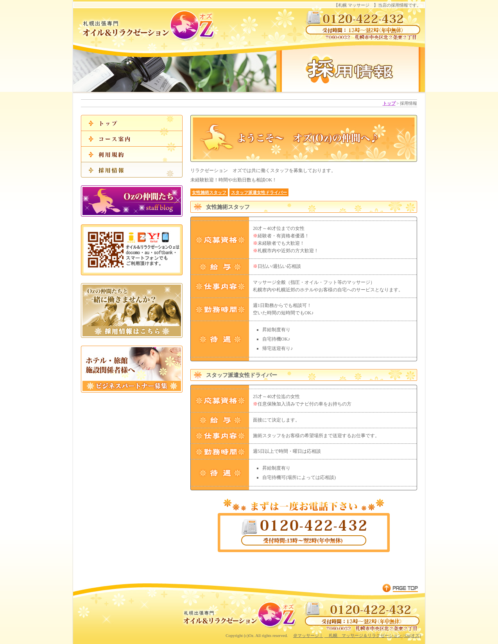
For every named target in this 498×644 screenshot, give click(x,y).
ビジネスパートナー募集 (132, 369)
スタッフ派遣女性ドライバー (259, 192)
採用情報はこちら (132, 310)
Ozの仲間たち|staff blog (132, 201)
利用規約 (132, 154)
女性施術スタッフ (209, 192)
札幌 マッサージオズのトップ (132, 123)
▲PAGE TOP (400, 587)
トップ (389, 103)
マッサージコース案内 (132, 138)
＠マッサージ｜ (308, 635)
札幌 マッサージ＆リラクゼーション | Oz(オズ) (372, 635)
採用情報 (132, 170)
